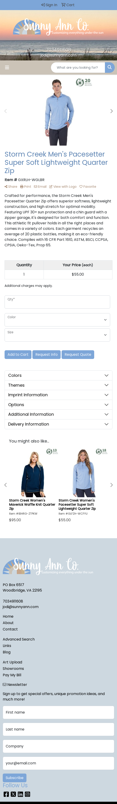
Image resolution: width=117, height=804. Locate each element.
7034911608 (58, 50)
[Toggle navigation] (7, 67)
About (8, 622)
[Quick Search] (78, 67)
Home (8, 616)
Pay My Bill (12, 675)
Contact (10, 629)
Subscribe (14, 777)
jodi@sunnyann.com (58, 55)
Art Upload (12, 662)
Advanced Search (19, 639)
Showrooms (13, 668)
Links (7, 645)
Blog (6, 652)
